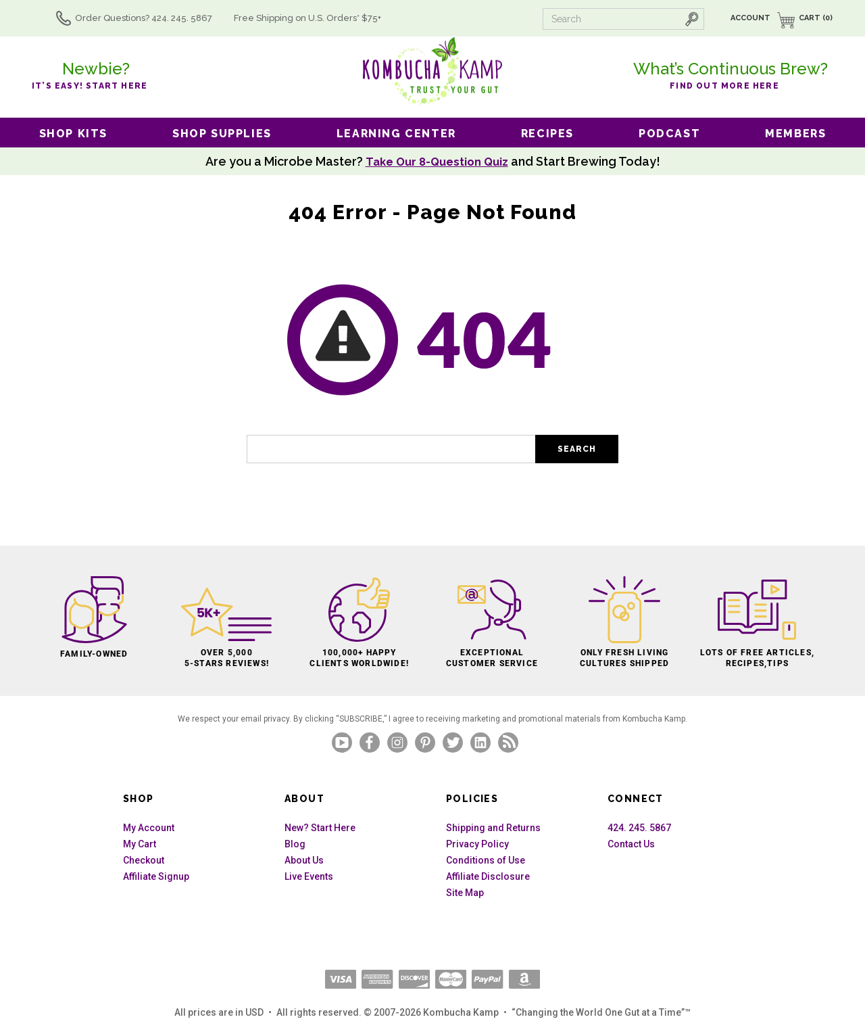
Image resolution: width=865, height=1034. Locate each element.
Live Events (309, 876)
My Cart (139, 844)
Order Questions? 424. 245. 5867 (162, 18)
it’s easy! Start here (95, 74)
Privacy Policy (477, 844)
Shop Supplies (222, 133)
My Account (148, 827)
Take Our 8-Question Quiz (437, 161)
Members (795, 133)
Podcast (669, 133)
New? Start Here (320, 827)
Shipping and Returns (493, 827)
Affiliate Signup (156, 876)
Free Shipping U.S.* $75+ (326, 18)
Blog (295, 844)
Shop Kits (73, 133)
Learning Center (396, 133)
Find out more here (730, 74)
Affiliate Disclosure (488, 876)
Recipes (547, 133)
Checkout (143, 860)
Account (750, 18)
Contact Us (631, 844)
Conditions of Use (485, 860)
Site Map (465, 892)
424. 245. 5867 (639, 827)
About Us (304, 860)
